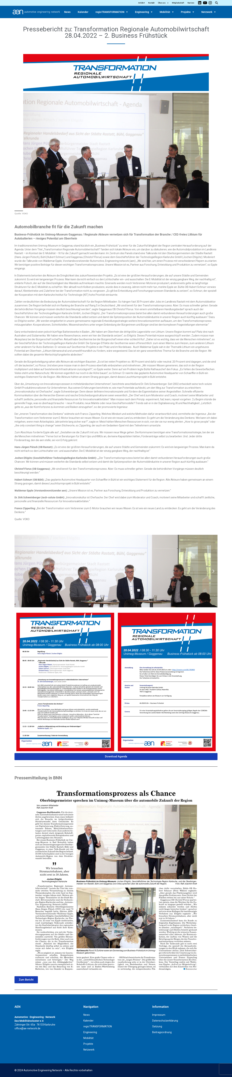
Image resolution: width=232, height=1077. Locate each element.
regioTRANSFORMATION (112, 12)
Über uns (163, 3)
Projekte (187, 12)
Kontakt (151, 3)
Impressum (158, 1014)
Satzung (157, 1026)
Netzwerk (208, 12)
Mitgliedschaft (178, 3)
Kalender (83, 12)
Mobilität (167, 12)
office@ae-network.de (27, 1028)
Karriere (191, 3)
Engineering (143, 12)
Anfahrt (141, 3)
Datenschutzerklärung (165, 1020)
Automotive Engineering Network (43, 1070)
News (67, 12)
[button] (216, 3)
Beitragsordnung (162, 1032)
